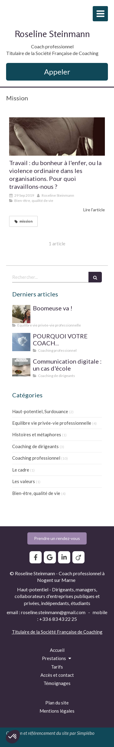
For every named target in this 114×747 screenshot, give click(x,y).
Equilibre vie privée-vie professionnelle (51, 423)
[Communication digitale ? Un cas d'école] (21, 367)
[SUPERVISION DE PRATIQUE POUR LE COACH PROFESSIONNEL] (21, 342)
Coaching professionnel (36, 458)
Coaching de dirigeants (35, 446)
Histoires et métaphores (36, 434)
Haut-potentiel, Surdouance (40, 411)
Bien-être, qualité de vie (36, 493)
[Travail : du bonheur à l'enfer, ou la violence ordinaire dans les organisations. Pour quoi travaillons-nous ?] (57, 136)
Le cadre (20, 469)
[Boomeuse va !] (21, 314)
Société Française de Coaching (71, 632)
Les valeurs (23, 481)
